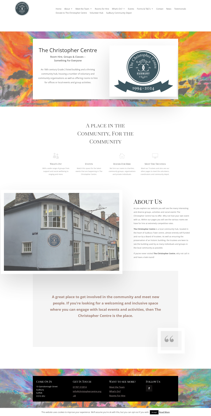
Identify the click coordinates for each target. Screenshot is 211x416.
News (168, 9)
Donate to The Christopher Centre (71, 13)
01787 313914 (80, 387)
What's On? (76, 157)
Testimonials (180, 9)
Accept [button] (154, 412)
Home (58, 9)
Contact (159, 9)
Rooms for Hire (102, 9)
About (67, 9)
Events (131, 9)
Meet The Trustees (134, 157)
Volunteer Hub (96, 13)
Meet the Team (82, 9)
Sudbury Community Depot (119, 13)
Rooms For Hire (115, 157)
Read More (164, 412)
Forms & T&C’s (144, 9)
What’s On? (117, 9)
